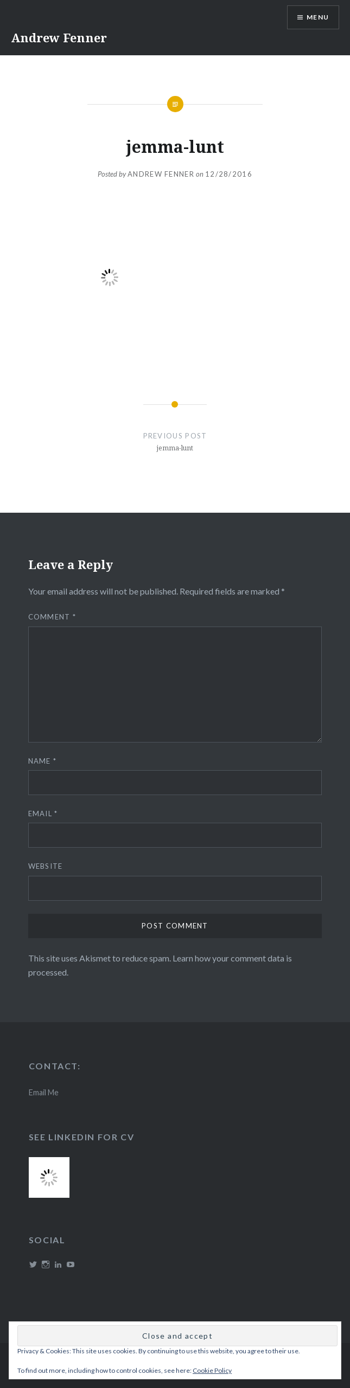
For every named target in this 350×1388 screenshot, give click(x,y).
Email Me (44, 1092)
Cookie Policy (212, 1370)
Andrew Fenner (59, 37)
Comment (52, 616)
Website (45, 866)
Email (43, 813)
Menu (318, 17)
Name (42, 761)
